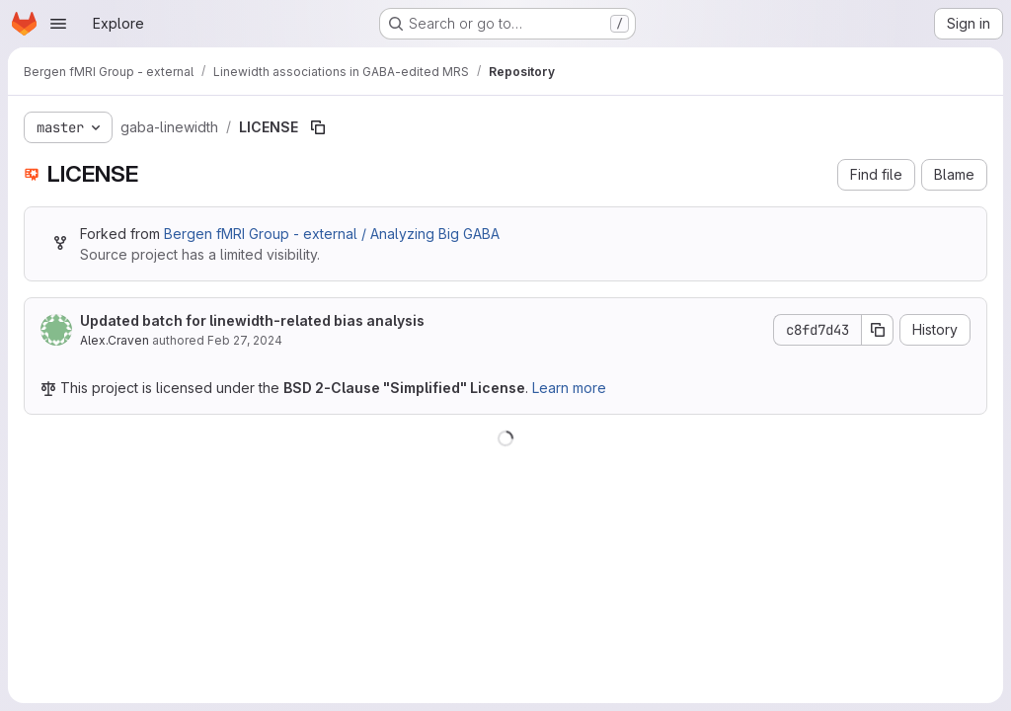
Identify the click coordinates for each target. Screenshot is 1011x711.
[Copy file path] (318, 127)
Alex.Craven (114, 340)
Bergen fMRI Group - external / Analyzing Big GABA (332, 233)
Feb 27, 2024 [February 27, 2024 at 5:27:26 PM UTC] (244, 340)
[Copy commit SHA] (878, 330)
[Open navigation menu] (58, 24)
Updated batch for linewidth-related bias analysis (252, 320)
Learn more (569, 387)
